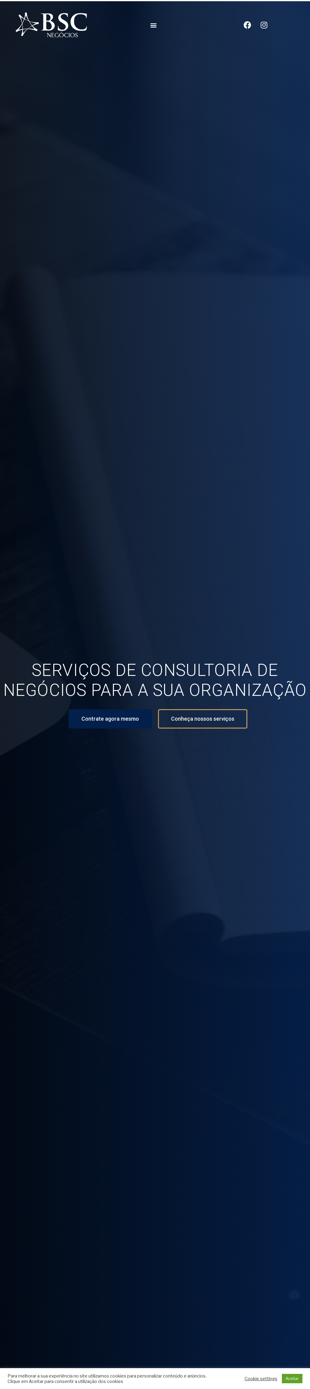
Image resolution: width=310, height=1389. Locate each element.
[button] (153, 25)
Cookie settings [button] (261, 1378)
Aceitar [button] (292, 1378)
